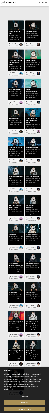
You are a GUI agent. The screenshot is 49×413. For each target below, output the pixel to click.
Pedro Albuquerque (32, 73)
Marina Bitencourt (14, 160)
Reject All (24, 406)
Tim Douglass (30, 305)
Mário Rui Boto (13, 44)
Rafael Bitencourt (14, 73)
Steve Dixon (29, 44)
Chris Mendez (30, 276)
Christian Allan (13, 131)
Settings (25, 400)
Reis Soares (12, 363)
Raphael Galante (14, 102)
